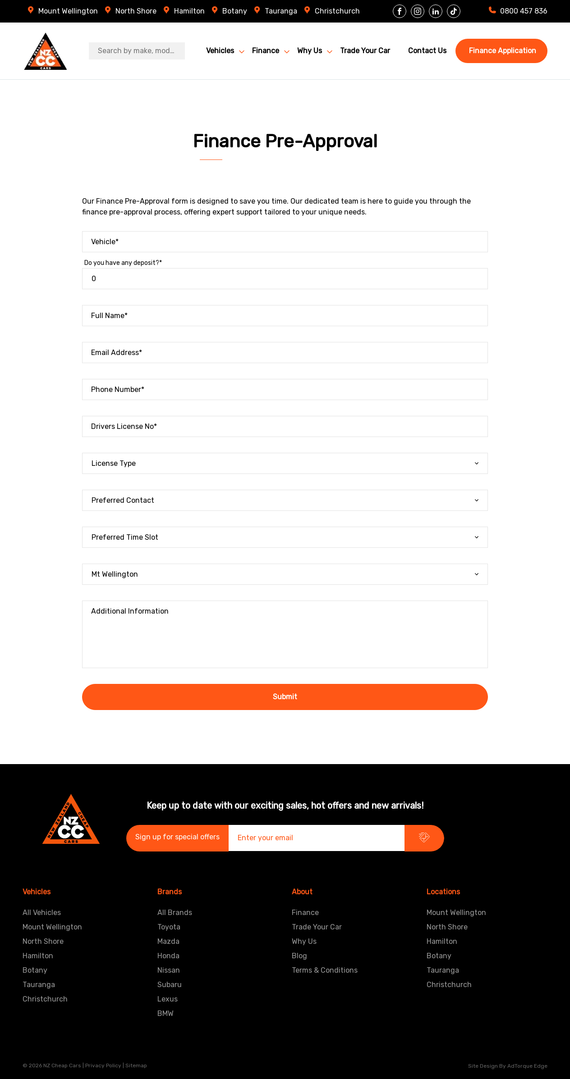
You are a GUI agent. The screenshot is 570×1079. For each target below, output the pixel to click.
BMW (165, 1013)
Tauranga (281, 11)
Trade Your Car (365, 50)
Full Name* (109, 315)
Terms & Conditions (325, 970)
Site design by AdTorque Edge (507, 1066)
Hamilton (189, 11)
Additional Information (130, 611)
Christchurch (337, 11)
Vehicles (220, 50)
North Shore (135, 11)
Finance (265, 50)
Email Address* (116, 352)
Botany (234, 11)
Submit (285, 696)
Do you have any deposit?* (123, 263)
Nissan (168, 970)
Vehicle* (105, 241)
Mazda (168, 941)
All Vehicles (42, 912)
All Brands (174, 912)
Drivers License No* (124, 426)
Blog (299, 956)
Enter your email (265, 837)
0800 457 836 (523, 11)
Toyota (168, 927)
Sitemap (136, 1065)
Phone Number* (117, 389)
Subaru (169, 984)
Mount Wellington (68, 11)
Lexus (167, 999)
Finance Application (502, 50)
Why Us (309, 50)
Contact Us (427, 50)
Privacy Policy (103, 1065)
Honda (168, 956)
